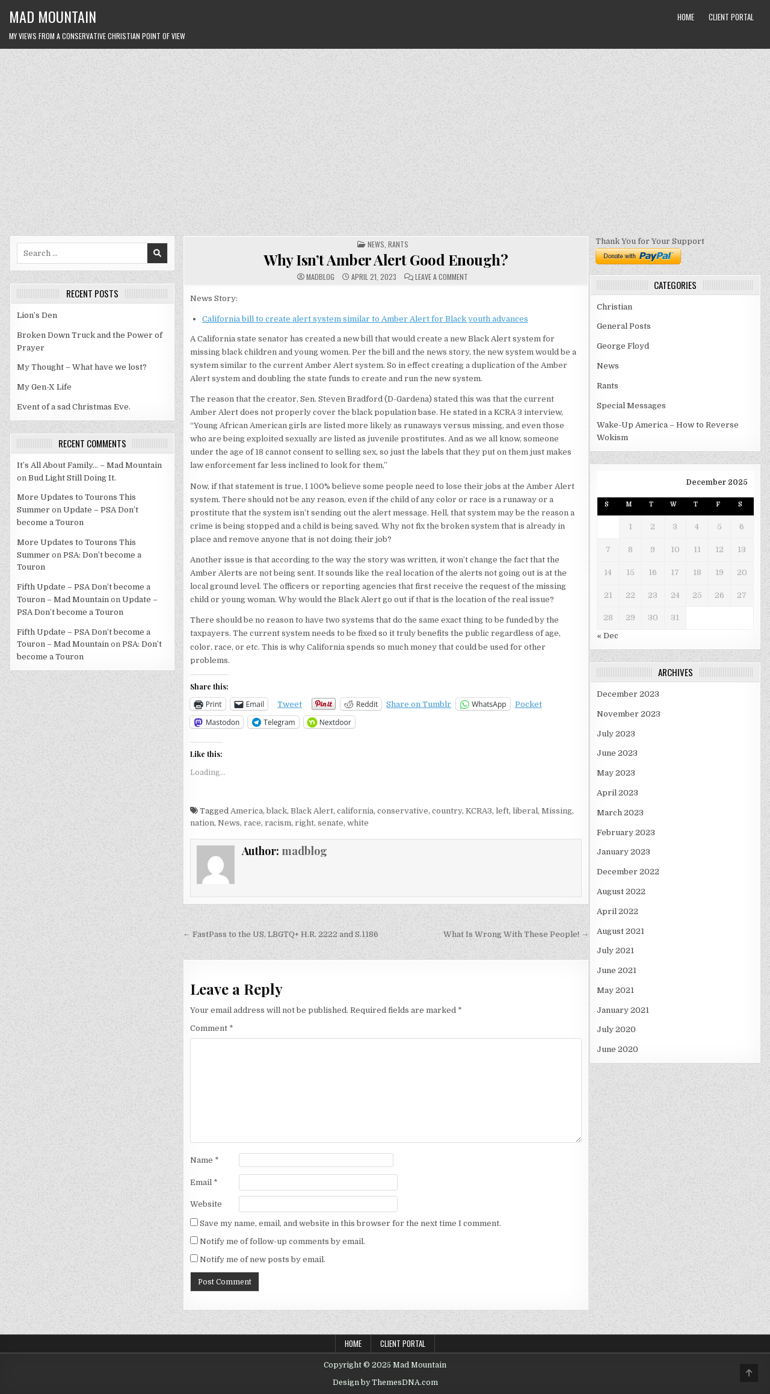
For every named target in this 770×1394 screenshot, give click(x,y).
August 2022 (621, 891)
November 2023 (629, 713)
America (246, 810)
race (252, 822)
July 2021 (615, 950)
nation (202, 822)
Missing (556, 810)
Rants (398, 244)
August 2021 (620, 931)
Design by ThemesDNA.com (385, 1382)
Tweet (289, 704)
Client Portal (731, 17)
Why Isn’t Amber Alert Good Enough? (385, 259)
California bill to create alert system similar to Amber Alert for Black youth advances (365, 318)
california (355, 810)
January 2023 (623, 851)
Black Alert (312, 810)
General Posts (624, 326)
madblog (320, 277)
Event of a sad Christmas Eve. (74, 406)
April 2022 (617, 911)
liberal (525, 810)
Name (204, 1160)
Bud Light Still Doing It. (72, 477)
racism (278, 822)
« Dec (607, 635)
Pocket (528, 704)
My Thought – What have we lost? (82, 367)
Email (204, 1182)
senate (330, 822)
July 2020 (616, 1029)
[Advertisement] (385, 139)
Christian (614, 306)
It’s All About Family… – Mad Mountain (89, 465)
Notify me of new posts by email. (262, 1259)
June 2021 (616, 970)
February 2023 (626, 832)
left (502, 810)
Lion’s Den (37, 315)
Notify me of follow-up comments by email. (282, 1241)
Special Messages (631, 405)
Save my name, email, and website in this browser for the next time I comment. (350, 1223)
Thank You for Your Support (650, 241)
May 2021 (615, 990)
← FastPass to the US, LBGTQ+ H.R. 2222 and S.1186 (280, 934)
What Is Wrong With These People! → (516, 934)
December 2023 (628, 694)
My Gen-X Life (44, 386)
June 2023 (617, 753)
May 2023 (616, 772)
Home (685, 17)
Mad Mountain (52, 16)
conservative (402, 810)
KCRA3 (479, 810)
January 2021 (623, 1010)
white (358, 822)
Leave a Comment (441, 277)
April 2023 (617, 792)
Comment (211, 1028)
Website (206, 1204)
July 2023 (616, 733)
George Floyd (623, 345)
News (376, 244)
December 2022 (628, 871)
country (447, 810)
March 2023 (620, 812)
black (276, 810)
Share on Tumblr (418, 704)
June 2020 (617, 1049)
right (304, 822)
